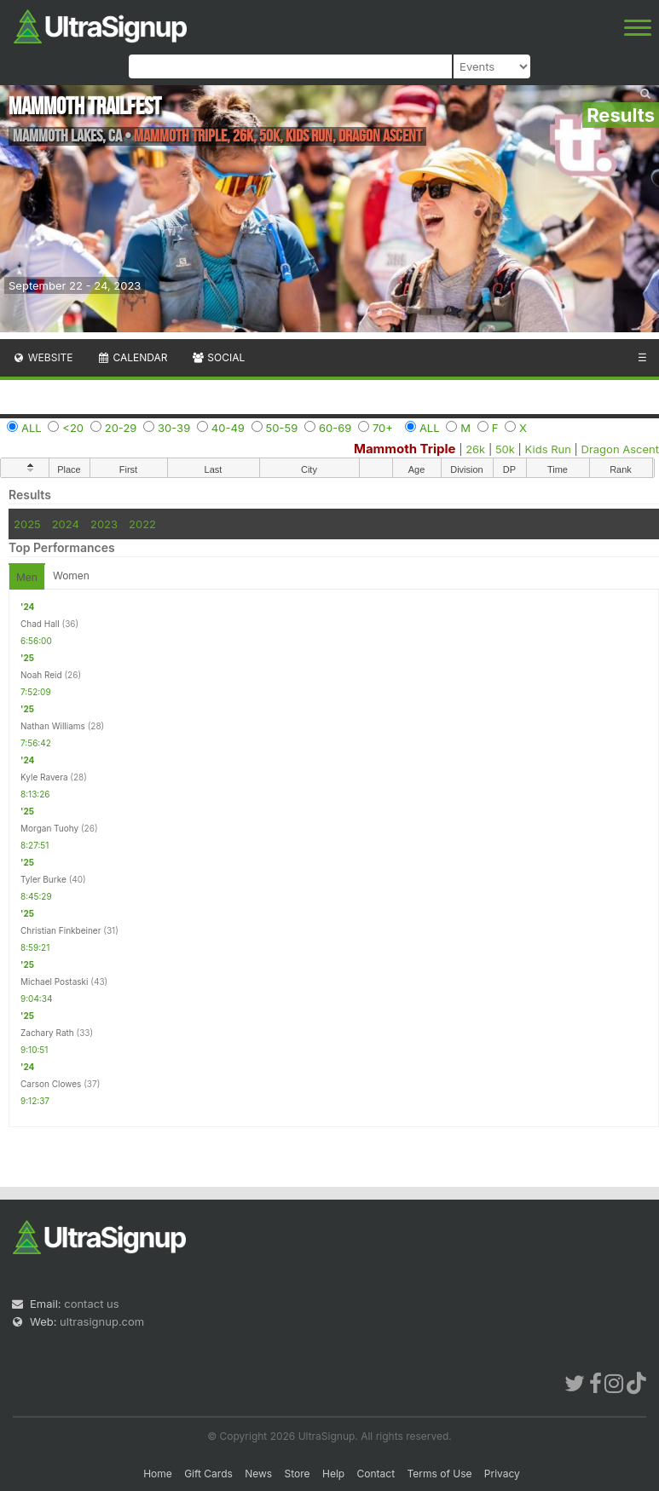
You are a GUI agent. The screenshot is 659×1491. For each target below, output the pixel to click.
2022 (142, 524)
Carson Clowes (50, 1084)
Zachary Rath (47, 1033)
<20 (73, 428)
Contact (376, 1473)
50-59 (282, 428)
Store (297, 1473)
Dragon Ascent (620, 449)
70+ (383, 428)
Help (333, 1473)
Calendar (132, 357)
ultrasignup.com (102, 1321)
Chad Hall (40, 624)
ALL (31, 428)
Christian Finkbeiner (60, 930)
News (258, 1473)
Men (27, 577)
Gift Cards (208, 1473)
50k (505, 449)
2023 (104, 524)
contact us (91, 1303)
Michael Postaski (54, 981)
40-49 (228, 428)
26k (475, 449)
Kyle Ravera (44, 777)
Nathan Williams (52, 726)
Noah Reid (41, 675)
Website (42, 357)
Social (218, 357)
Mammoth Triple (405, 448)
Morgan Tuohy (49, 828)
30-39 (174, 428)
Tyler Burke (43, 879)
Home (157, 1473)
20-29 (121, 428)
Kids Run (548, 449)
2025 (27, 524)
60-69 (335, 428)
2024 (65, 524)
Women (71, 575)
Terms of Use (439, 1473)
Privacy (502, 1473)
